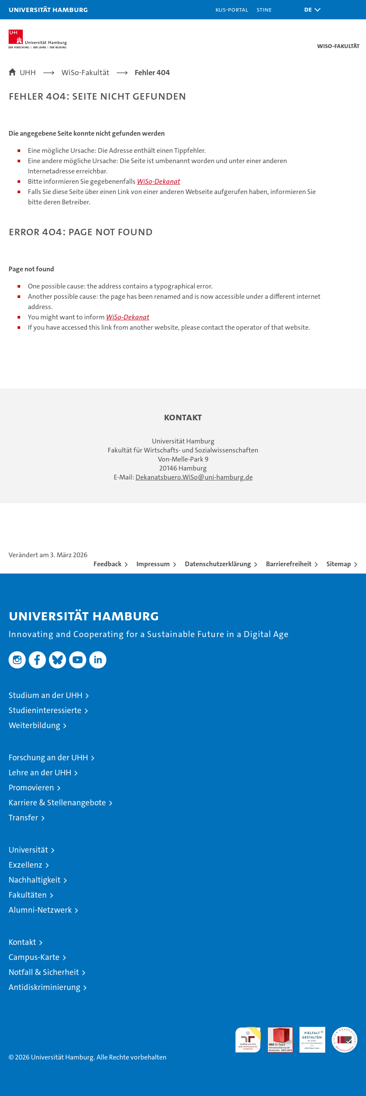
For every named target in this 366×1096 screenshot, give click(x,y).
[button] (310, 9)
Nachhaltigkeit (34, 879)
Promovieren (31, 787)
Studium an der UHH (45, 695)
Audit (275, 1031)
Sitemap (339, 563)
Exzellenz (25, 864)
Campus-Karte (34, 957)
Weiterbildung (34, 725)
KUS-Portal (231, 9)
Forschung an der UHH (48, 757)
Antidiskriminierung (44, 987)
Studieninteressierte (45, 710)
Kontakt (22, 942)
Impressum (153, 563)
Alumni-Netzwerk (40, 910)
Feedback (107, 563)
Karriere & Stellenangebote (57, 802)
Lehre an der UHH (40, 772)
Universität (28, 849)
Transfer (23, 817)
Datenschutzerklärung (218, 563)
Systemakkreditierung (344, 1031)
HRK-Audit (307, 1036)
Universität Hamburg (48, 9)
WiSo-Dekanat (158, 181)
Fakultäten (28, 895)
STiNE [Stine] (264, 9)
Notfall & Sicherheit (44, 972)
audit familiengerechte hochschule (248, 1040)
